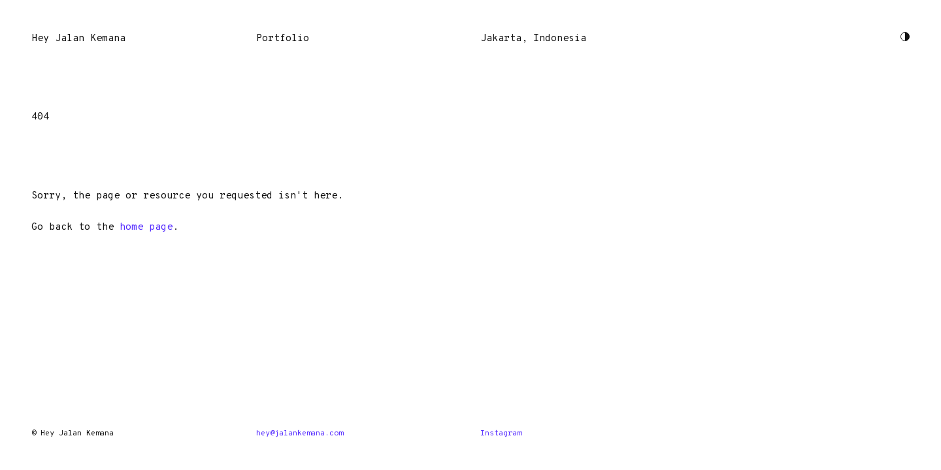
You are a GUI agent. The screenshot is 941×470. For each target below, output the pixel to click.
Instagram (500, 433)
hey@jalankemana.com (299, 433)
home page (146, 227)
